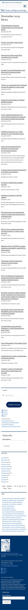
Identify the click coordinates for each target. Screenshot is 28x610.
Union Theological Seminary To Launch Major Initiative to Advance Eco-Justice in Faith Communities (13, 117)
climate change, (13, 500)
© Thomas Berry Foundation (9, 565)
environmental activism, (8, 508)
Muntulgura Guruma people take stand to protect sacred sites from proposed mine (13, 214)
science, (13, 527)
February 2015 (4, 462)
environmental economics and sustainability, (13, 511)
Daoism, (10, 502)
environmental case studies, (9, 509)
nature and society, (7, 523)
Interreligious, (5, 521)
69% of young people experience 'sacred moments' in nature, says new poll (12, 231)
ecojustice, (19, 504)
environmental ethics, (7, 513)
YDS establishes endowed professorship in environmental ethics (12, 27)
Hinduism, (18, 517)
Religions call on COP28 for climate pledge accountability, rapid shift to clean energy (13, 248)
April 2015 (3, 457)
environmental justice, (7, 515)
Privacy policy (15, 553)
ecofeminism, (12, 504)
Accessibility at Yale (6, 553)
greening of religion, (11, 517)
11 (17, 486)
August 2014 (4, 475)
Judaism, (19, 521)
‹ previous (9, 486)
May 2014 (3, 481)
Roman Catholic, (6, 527)
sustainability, (23, 529)
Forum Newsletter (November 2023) (14, 343)
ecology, (4, 506)
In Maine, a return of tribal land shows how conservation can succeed (11, 371)
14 (25, 486)
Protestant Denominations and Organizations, (13, 525)
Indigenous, (5, 519)
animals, (4, 498)
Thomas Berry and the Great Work (10, 422)
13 (22, 486)
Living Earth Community (8, 424)
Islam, (10, 521)
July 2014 (3, 477)
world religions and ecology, (9, 531)
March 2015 (4, 460)
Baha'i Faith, (17, 498)
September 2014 (5, 473)
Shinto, (4, 529)
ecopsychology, (11, 506)
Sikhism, (8, 529)
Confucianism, (20, 500)
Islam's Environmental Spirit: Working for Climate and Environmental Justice (11, 148)
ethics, (3, 517)
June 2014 (3, 479)
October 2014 (4, 470)
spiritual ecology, (14, 529)
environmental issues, (18, 513)
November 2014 (5, 468)
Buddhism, (23, 498)
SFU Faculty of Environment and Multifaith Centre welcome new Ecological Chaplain (12, 311)
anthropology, (10, 498)
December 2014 (5, 466)
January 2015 (4, 464)
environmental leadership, (20, 515)
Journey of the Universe (8, 420)
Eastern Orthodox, (17, 502)
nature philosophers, (17, 523)
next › (5, 488)
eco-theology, (5, 504)
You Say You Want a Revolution (12, 42)
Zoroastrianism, (21, 531)
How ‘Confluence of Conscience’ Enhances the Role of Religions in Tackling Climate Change (12, 278)
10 (15, 486)
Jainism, (15, 521)
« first (3, 486)
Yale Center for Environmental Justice (11, 426)
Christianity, (5, 500)
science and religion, (20, 527)
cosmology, (5, 502)
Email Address (6, 439)
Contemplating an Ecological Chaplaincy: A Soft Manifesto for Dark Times (12, 328)
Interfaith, (21, 519)
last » (9, 488)
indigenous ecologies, (13, 519)
